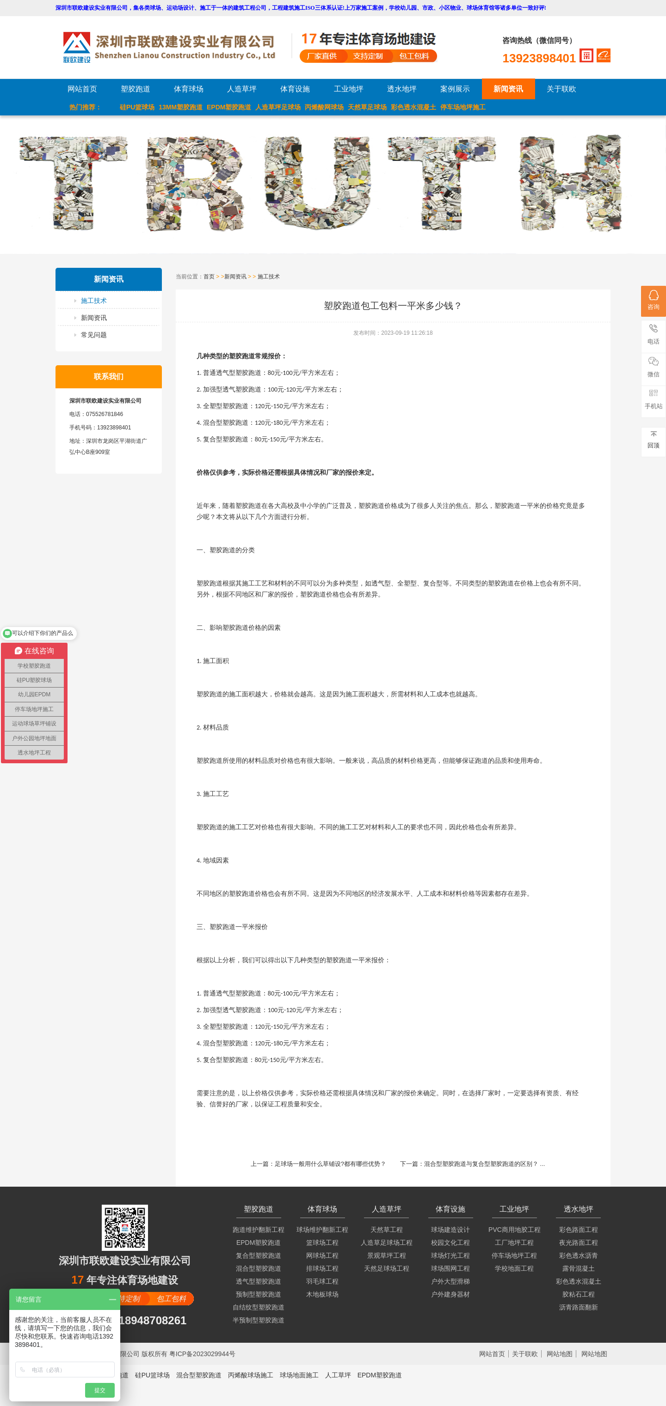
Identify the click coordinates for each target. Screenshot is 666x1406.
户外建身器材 (450, 1294)
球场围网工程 (450, 1268)
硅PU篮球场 (137, 107)
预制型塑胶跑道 (258, 1294)
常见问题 (94, 334)
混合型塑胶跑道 (258, 1268)
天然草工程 (386, 1229)
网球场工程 (322, 1255)
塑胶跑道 (135, 89)
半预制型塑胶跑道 (258, 1320)
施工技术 (94, 300)
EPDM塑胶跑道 (229, 107)
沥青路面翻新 (578, 1307)
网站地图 (560, 1354)
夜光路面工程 (578, 1242)
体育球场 (189, 89)
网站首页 (82, 89)
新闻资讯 (508, 89)
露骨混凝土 (578, 1268)
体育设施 (295, 89)
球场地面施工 (299, 1375)
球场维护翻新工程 (322, 1229)
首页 (209, 276)
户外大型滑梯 (450, 1281)
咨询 (654, 300)
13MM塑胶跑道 (181, 107)
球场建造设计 (450, 1229)
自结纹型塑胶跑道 (258, 1307)
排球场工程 (322, 1268)
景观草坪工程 (386, 1255)
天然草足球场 (367, 107)
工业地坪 (349, 89)
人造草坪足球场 (278, 107)
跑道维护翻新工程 (258, 1229)
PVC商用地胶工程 (514, 1229)
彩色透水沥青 (578, 1255)
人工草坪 (338, 1375)
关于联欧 (561, 89)
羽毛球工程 (322, 1281)
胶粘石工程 (578, 1294)
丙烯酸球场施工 (250, 1375)
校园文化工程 (450, 1242)
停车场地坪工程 (514, 1255)
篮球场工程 (322, 1242)
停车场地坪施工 (463, 107)
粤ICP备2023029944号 (202, 1354)
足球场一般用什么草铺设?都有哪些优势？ (330, 1163)
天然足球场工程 (386, 1268)
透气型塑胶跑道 (258, 1281)
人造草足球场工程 (387, 1242)
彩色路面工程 (578, 1229)
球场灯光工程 (450, 1255)
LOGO (177, 47)
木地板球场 (322, 1294)
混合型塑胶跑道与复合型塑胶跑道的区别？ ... (484, 1163)
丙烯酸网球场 (324, 107)
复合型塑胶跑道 (258, 1255)
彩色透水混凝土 (413, 107)
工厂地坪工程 (514, 1242)
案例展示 (455, 89)
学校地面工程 (514, 1268)
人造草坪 (242, 89)
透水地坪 (402, 89)
